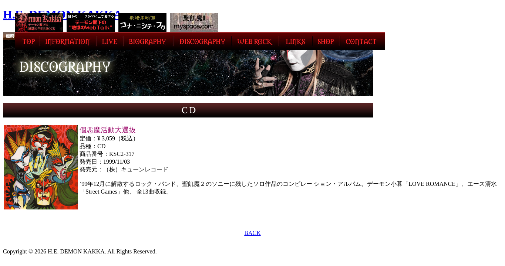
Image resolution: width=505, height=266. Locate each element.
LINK (295, 41)
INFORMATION (68, 41)
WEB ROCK (255, 41)
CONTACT (362, 41)
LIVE (110, 41)
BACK (252, 233)
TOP (27, 41)
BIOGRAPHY (149, 41)
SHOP (326, 41)
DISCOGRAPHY (202, 41)
